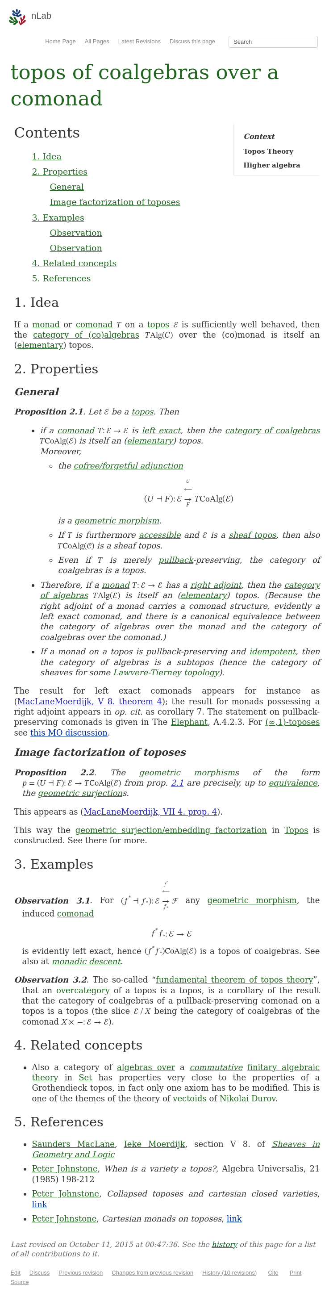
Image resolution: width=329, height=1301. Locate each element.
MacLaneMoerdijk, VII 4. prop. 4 (150, 811)
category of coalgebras (272, 430)
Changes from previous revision (152, 1272)
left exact (161, 430)
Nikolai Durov (247, 1098)
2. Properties (59, 171)
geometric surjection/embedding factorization (171, 830)
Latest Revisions (139, 41)
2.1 (177, 782)
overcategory (83, 990)
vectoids (190, 1098)
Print (296, 1272)
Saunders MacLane (73, 1144)
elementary (40, 345)
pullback (175, 560)
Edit (15, 1272)
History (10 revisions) (229, 1272)
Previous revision (80, 1272)
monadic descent (85, 961)
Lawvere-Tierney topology (166, 672)
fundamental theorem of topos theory (234, 979)
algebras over (146, 1067)
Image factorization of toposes (115, 202)
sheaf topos (252, 535)
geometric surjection (80, 793)
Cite (273, 1272)
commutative (216, 1067)
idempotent (272, 651)
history (224, 1244)
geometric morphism (117, 520)
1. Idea (46, 156)
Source (19, 1282)
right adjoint (215, 585)
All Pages (97, 41)
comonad (94, 324)
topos (158, 324)
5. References (61, 278)
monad (46, 324)
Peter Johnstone (64, 1168)
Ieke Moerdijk (154, 1144)
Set (85, 1077)
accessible (160, 535)
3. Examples (58, 217)
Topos (296, 830)
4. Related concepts (74, 263)
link (39, 1204)
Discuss (39, 1272)
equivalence (293, 782)
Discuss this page (192, 41)
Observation (76, 233)
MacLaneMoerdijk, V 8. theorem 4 (89, 701)
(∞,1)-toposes (293, 722)
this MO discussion (69, 732)
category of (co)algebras (86, 334)
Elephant (189, 722)
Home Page (60, 41)
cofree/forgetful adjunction (128, 465)
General (66, 187)
